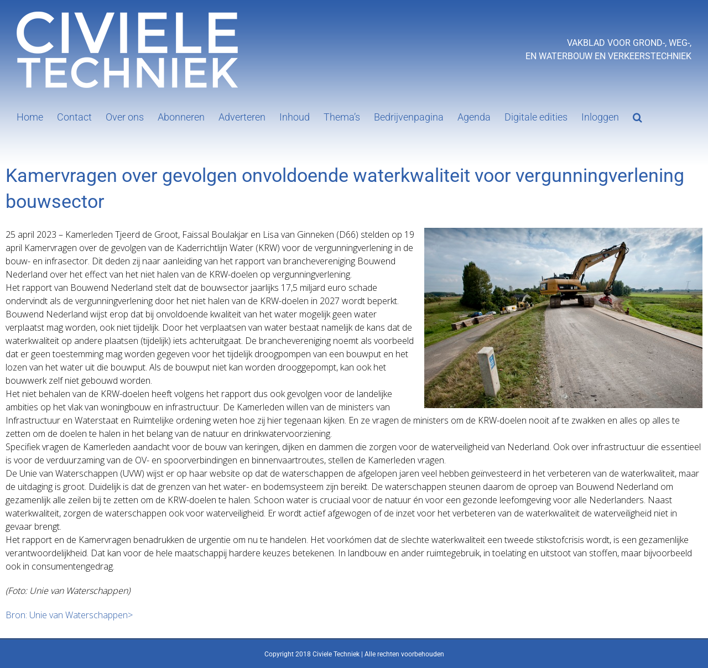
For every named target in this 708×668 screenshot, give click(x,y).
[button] (637, 116)
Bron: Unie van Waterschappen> (69, 615)
